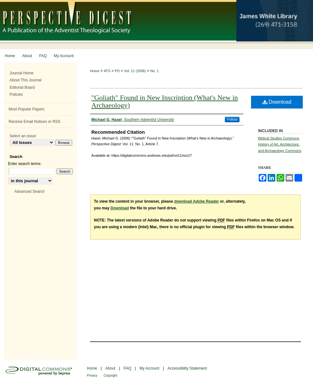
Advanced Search (29, 191)
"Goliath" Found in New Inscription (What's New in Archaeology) (164, 101)
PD (117, 71)
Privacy (92, 375)
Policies (16, 94)
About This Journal (26, 80)
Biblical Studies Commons (278, 138)
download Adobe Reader (196, 201)
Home (94, 71)
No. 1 (154, 71)
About (110, 368)
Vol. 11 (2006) (135, 71)
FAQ (127, 368)
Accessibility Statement (187, 368)
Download (277, 102)
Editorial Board (22, 87)
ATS (107, 71)
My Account (149, 368)
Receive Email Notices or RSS (34, 121)
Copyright (110, 375)
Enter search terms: (25, 163)
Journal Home (22, 73)
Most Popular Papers (26, 109)
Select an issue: (23, 136)
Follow (232, 119)
